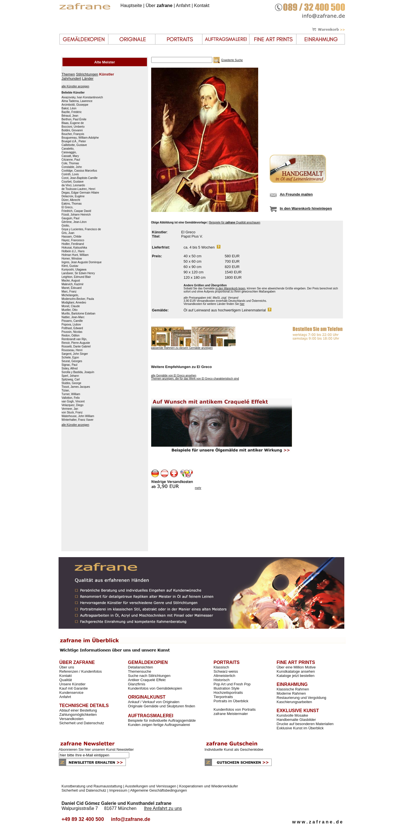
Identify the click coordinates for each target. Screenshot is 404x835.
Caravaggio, (69, 152)
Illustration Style (227, 688)
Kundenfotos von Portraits (235, 709)
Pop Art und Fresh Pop (232, 684)
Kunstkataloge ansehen (296, 671)
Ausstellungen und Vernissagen (150, 786)
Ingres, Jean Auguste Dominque (82, 262)
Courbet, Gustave (73, 181)
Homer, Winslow (72, 258)
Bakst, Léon (69, 108)
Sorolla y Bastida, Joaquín (78, 372)
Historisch (222, 680)
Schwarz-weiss (226, 671)
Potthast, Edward (72, 328)
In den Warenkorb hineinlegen (306, 208)
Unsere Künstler (72, 684)
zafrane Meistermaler (231, 714)
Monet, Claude (71, 306)
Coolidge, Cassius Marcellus (79, 170)
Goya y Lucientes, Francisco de (81, 229)
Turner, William (71, 394)
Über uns (66, 667)
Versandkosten (71, 719)
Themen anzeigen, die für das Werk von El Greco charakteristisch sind (195, 378)
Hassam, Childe (72, 236)
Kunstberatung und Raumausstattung (92, 786)
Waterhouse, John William (78, 416)
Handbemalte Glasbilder (296, 719)
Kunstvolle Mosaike (292, 715)
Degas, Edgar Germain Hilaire (80, 192)
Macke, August (71, 280)
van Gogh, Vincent (73, 401)
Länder (87, 78)
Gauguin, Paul (70, 218)
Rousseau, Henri (72, 350)
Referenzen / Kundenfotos (80, 671)
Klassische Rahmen (293, 689)
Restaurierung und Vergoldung (301, 698)
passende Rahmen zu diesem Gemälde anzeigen (182, 347)
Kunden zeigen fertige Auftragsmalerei (159, 725)
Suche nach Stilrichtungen (149, 676)
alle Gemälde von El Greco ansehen (174, 375)
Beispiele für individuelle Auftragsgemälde (162, 720)
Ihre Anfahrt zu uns (163, 808)
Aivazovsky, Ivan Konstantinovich (82, 97)
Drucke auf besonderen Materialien (305, 724)
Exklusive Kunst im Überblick (300, 728)
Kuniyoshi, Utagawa (74, 269)
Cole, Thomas (70, 163)
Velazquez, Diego (73, 405)
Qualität (65, 680)
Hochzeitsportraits (228, 692)
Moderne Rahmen (291, 693)
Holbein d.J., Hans (73, 251)
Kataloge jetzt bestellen (295, 676)
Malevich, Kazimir (73, 284)
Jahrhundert (71, 78)
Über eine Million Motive (296, 667)
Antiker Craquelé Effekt (147, 680)
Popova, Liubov (71, 324)
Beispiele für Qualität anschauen (234, 222)
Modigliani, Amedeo (74, 302)
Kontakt (201, 5)
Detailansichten (140, 667)
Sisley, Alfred (70, 368)
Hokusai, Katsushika (74, 247)
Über (159, 5)
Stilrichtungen (87, 74)
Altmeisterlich (224, 676)
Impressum (118, 790)
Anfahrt (183, 5)
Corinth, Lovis (70, 174)
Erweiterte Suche (232, 60)
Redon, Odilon (71, 335)
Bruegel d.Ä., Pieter (74, 141)
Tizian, (66, 390)
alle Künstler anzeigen (75, 86)
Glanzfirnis (136, 684)
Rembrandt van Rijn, (74, 339)
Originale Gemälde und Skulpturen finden (161, 706)
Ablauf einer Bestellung (78, 710)
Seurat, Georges (72, 361)
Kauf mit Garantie (73, 688)
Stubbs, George (71, 383)
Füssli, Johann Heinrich (76, 214)
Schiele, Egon (70, 357)
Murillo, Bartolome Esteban (78, 313)
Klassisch (221, 667)
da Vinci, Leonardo (73, 185)
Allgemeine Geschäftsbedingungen (158, 790)
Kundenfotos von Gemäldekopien (155, 688)
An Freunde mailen (296, 194)
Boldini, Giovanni (72, 130)
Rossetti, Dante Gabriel (76, 346)
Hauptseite (131, 5)
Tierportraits (223, 697)
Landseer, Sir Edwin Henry (78, 273)
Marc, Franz (69, 291)
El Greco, (67, 207)
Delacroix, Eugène (73, 196)
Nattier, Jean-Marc (73, 317)
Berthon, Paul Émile (74, 119)
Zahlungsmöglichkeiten (78, 714)
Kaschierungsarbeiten (294, 702)
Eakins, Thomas (72, 203)
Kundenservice (71, 692)
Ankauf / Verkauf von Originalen (154, 702)
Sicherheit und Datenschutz (81, 723)
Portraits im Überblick (231, 701)
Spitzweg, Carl (71, 379)
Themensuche (139, 671)
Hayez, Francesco (73, 240)
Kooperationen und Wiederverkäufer (208, 786)
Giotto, (66, 225)
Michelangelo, (70, 295)
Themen (68, 74)
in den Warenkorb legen (230, 288)
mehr (198, 488)
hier (242, 303)
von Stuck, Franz (72, 412)
